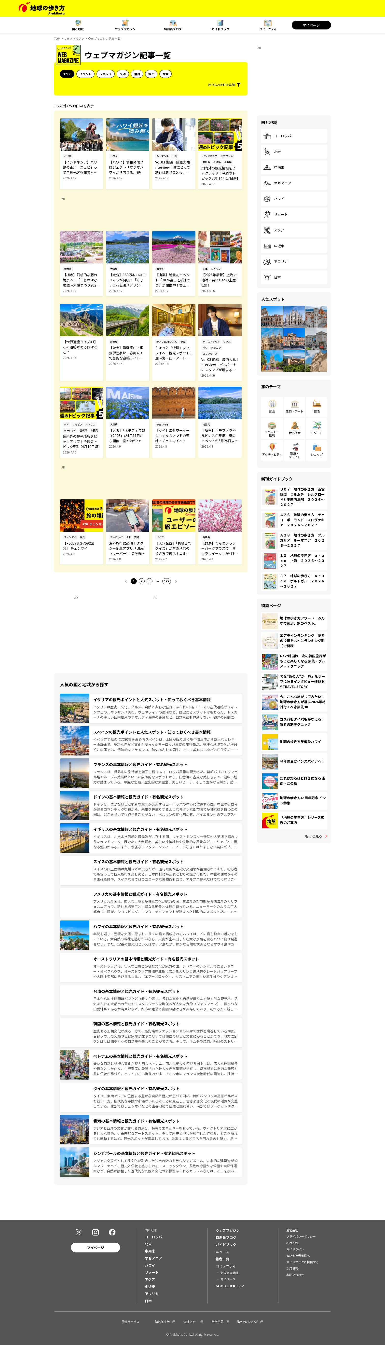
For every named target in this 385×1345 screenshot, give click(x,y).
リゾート (275, 215)
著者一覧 (222, 1258)
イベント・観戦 (272, 433)
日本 (272, 277)
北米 (272, 152)
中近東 (273, 246)
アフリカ (275, 262)
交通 (123, 74)
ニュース (222, 1251)
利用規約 (292, 1243)
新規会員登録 (229, 1273)
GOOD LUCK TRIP (230, 1285)
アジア (273, 230)
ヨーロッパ (277, 136)
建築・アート (294, 411)
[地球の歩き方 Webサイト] (42, 8)
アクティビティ (272, 454)
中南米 (273, 167)
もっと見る (313, 836)
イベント (85, 74)
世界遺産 (295, 433)
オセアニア (277, 183)
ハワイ (273, 199)
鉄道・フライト (295, 455)
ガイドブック (220, 29)
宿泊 (137, 74)
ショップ (105, 74)
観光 (151, 74)
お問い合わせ (295, 1275)
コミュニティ (268, 29)
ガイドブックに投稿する (302, 1262)
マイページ (311, 25)
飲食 (165, 74)
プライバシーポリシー (301, 1236)
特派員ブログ (173, 29)
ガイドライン (295, 1249)
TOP (57, 38)
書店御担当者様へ (298, 1255)
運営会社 (292, 1230)
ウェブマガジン (125, 29)
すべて (67, 74)
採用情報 (292, 1268)
